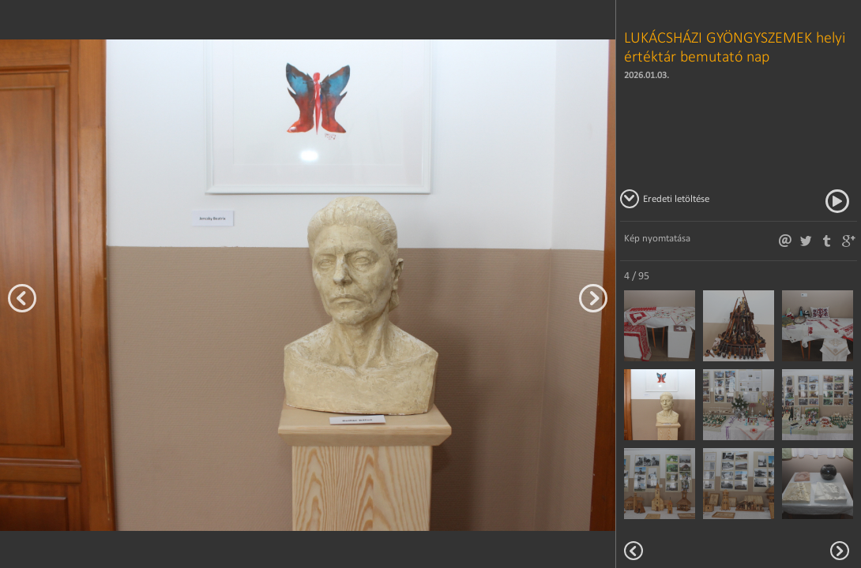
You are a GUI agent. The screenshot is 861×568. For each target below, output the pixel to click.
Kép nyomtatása (657, 238)
